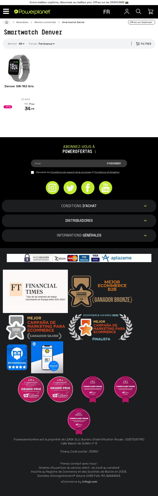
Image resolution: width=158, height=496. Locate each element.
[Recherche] (138, 11)
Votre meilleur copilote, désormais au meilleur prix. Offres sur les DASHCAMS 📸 (79, 2)
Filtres (143, 43)
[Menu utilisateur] (125, 11)
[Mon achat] (151, 11)
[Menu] (7, 11)
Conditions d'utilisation (107, 172)
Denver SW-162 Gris (19, 86)
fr (106, 11)
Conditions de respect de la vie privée (71, 172)
